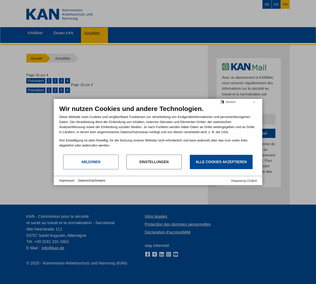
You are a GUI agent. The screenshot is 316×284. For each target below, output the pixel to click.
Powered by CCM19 (244, 180)
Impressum (66, 180)
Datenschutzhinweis (91, 180)
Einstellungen (154, 162)
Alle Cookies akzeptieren (221, 162)
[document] (158, 129)
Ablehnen (91, 162)
